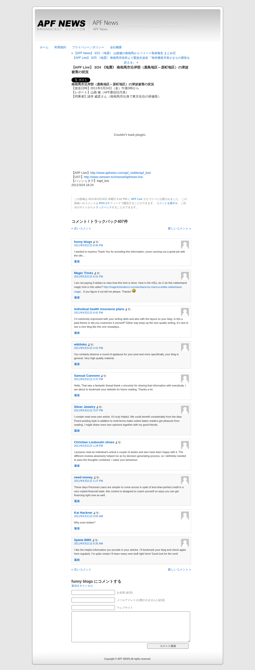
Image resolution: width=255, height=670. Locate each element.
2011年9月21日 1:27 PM (88, 480)
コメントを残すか (167, 203)
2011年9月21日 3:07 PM (88, 410)
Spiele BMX (83, 540)
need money (83, 477)
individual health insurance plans (99, 309)
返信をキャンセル (82, 585)
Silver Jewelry (84, 407)
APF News (127, 28)
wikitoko (80, 344)
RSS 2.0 (104, 203)
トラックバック (102, 207)
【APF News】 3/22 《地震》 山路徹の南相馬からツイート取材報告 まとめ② (125, 53)
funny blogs (83, 242)
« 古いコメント (81, 228)
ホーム (44, 47)
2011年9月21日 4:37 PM (88, 379)
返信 (77, 261)
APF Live (137, 198)
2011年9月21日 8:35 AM (88, 543)
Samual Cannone (87, 375)
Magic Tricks (83, 273)
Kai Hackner (83, 512)
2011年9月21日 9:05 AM (88, 516)
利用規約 (60, 47)
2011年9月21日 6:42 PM (88, 312)
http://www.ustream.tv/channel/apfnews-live (113, 177)
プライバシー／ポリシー (88, 47)
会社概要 (116, 47)
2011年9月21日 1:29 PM (88, 445)
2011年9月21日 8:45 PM (88, 245)
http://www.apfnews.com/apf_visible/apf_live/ (120, 173)
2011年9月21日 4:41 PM (88, 347)
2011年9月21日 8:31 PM (88, 276)
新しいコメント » (179, 228)
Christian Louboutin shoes (94, 442)
